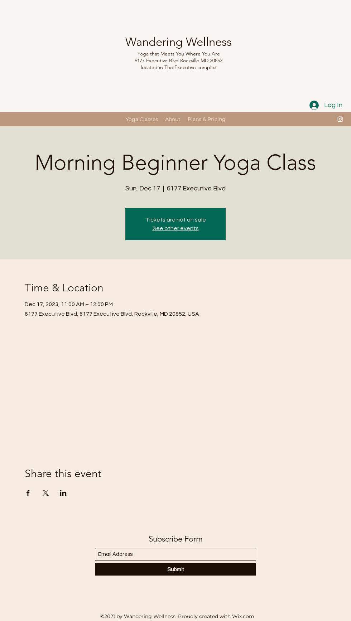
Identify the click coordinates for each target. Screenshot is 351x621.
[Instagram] (340, 119)
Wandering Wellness (178, 42)
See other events (176, 228)
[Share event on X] (45, 493)
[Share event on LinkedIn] (63, 493)
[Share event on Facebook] (28, 493)
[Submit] (175, 569)
